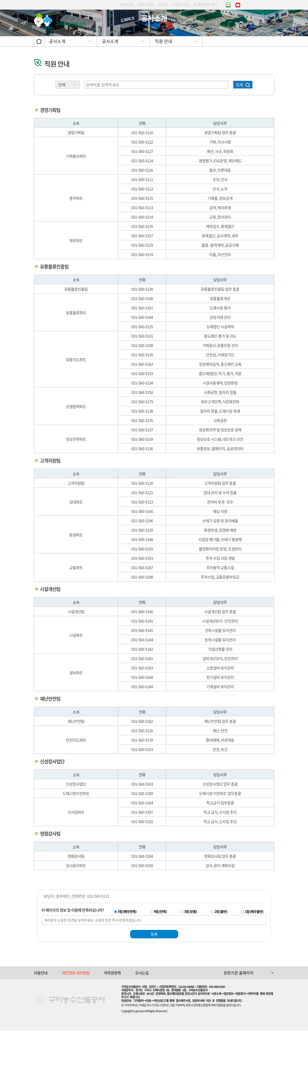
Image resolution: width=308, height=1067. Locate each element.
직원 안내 (163, 77)
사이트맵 (271, 22)
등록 (154, 970)
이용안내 (40, 1009)
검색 (239, 121)
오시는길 (142, 1009)
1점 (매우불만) (254, 947)
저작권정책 (112, 1009)
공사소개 (57, 77)
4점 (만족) (160, 947)
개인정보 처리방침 (75, 1009)
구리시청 (126, 4)
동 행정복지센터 (205, 4)
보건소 (163, 4)
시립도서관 (181, 4)
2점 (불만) (220, 947)
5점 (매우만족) (127, 947)
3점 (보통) (190, 947)
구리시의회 (146, 4)
